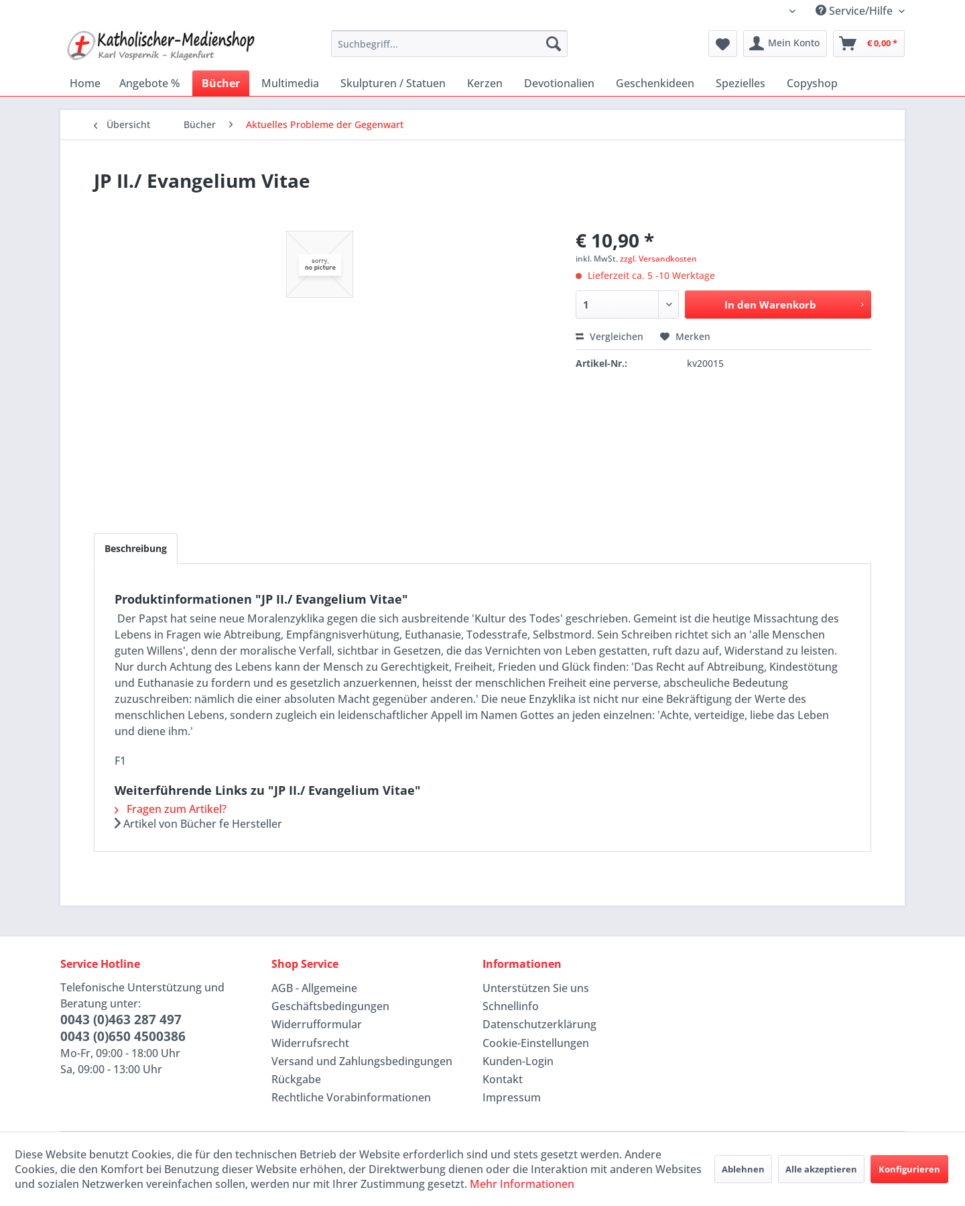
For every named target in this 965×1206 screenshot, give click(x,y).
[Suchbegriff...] (449, 43)
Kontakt (502, 1079)
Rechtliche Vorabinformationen (351, 1097)
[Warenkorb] (869, 43)
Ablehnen (743, 1169)
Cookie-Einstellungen (535, 1043)
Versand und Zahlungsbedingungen (361, 1061)
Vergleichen (609, 336)
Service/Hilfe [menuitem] (855, 10)
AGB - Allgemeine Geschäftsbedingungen (330, 997)
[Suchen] (553, 43)
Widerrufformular (316, 1024)
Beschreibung (136, 548)
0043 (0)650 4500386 (123, 1036)
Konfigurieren (909, 1169)
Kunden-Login (518, 1061)
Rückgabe (296, 1079)
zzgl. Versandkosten (658, 258)
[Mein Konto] (785, 43)
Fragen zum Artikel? (171, 809)
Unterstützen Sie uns (535, 988)
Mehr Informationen (522, 1183)
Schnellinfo (510, 1006)
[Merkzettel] (722, 43)
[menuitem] (449, 43)
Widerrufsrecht (310, 1043)
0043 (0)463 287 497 (121, 1019)
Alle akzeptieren (821, 1169)
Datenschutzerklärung (539, 1024)
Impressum (511, 1097)
